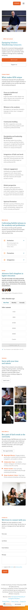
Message (4, 554)
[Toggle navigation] (23, 3)
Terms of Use (14, 601)
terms (12, 567)
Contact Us (23, 601)
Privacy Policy (6, 601)
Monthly (14, 302)
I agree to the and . (13, 567)
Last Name (4, 540)
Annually (21, 302)
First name (4, 534)
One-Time (6, 302)
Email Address (5, 547)
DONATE (16, 3)
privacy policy (19, 567)
